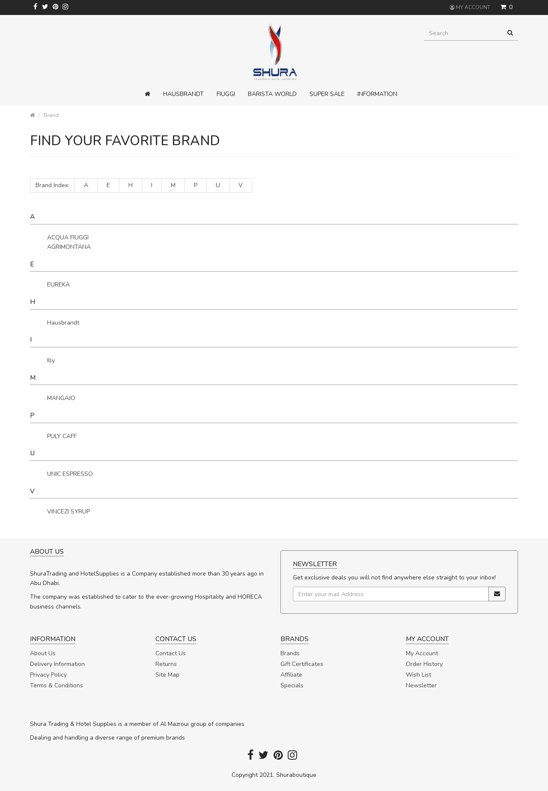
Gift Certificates (301, 664)
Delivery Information (57, 664)
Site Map (167, 675)
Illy (51, 360)
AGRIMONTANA (69, 247)
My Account (422, 653)
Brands (290, 653)
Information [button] (377, 94)
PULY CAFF (62, 436)
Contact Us (170, 653)
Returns (166, 664)
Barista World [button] (272, 94)
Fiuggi (226, 94)
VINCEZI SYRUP (68, 511)
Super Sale (327, 94)
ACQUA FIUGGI (68, 237)
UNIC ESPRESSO (70, 474)
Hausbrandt (183, 94)
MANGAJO (61, 398)
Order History (424, 664)
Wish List (418, 675)
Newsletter (421, 685)
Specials (292, 685)
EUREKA (58, 285)
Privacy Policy (48, 675)
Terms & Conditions (56, 685)
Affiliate (291, 675)
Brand (51, 115)
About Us (43, 653)
